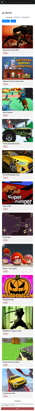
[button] (19, 2)
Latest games (9, 17)
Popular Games (25, 17)
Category (6, 21)
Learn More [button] (12, 405)
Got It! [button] (17, 408)
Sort (13, 21)
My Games (17, 17)
